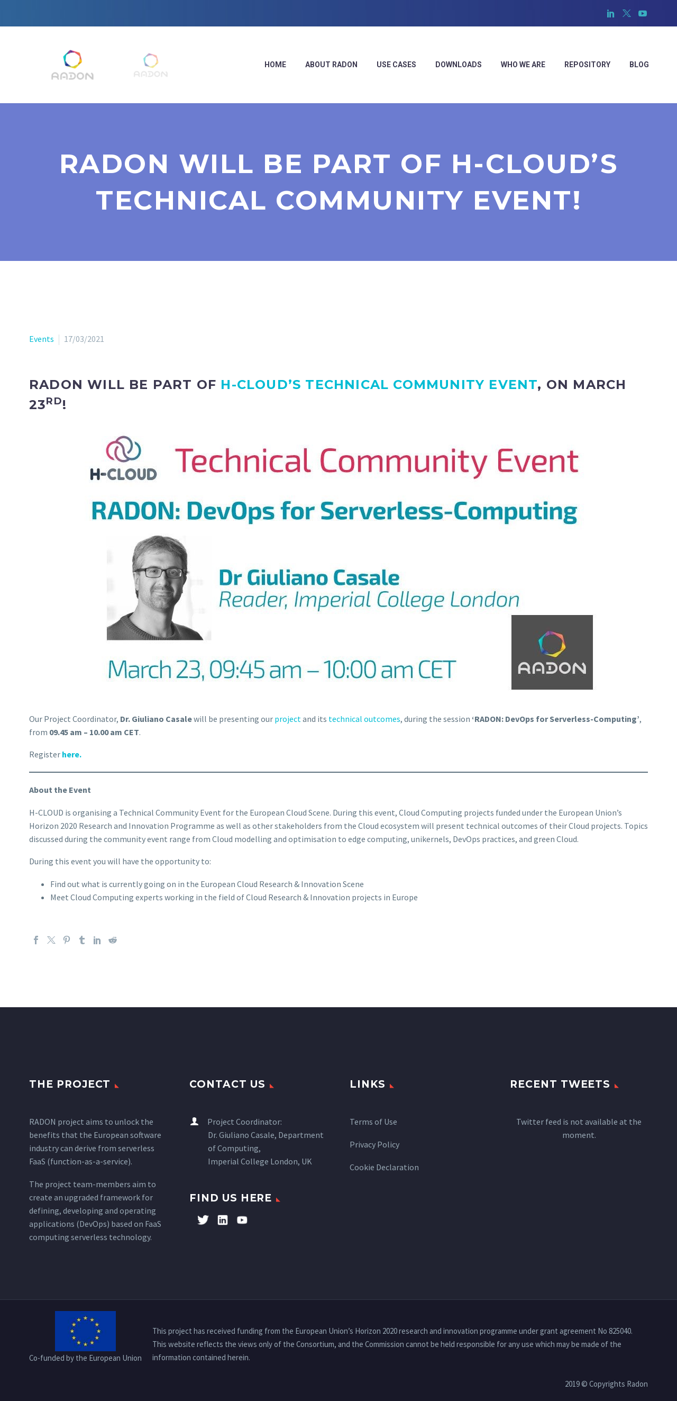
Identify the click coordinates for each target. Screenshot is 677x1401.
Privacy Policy (374, 1144)
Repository (587, 64)
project (288, 718)
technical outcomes (364, 718)
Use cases (396, 64)
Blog (639, 64)
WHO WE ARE (523, 64)
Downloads (458, 64)
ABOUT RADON (331, 64)
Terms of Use (373, 1121)
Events (41, 338)
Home (275, 64)
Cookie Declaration (384, 1167)
